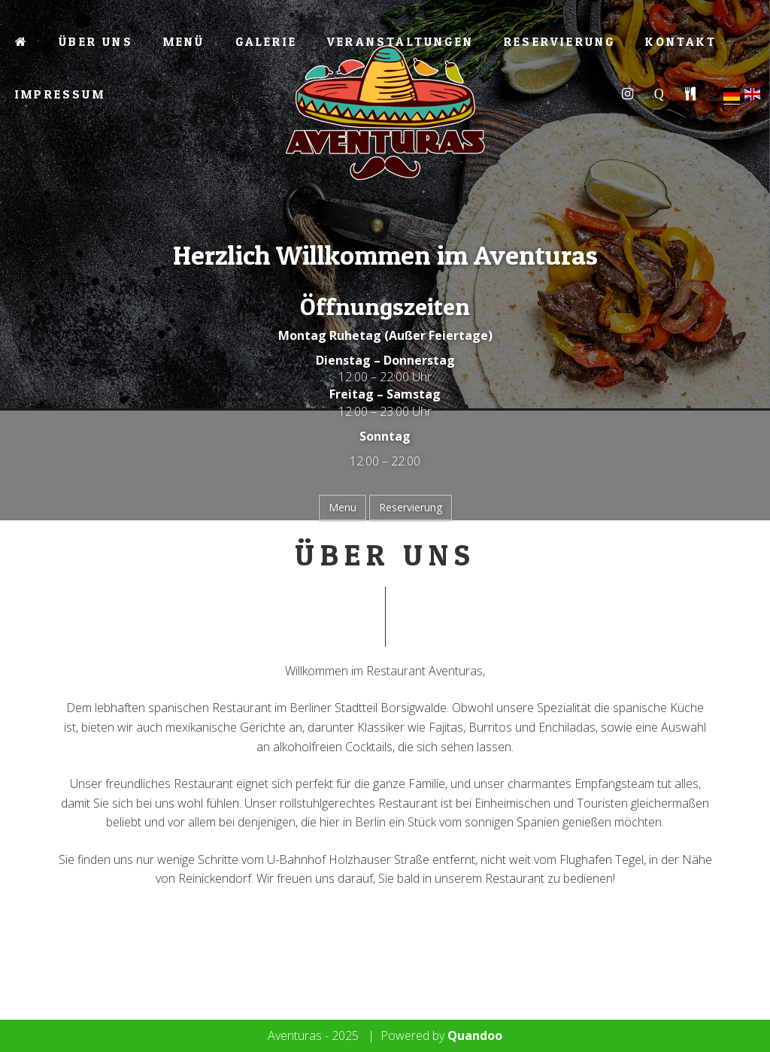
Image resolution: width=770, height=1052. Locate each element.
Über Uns (96, 41)
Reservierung (559, 41)
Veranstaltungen (400, 41)
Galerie (266, 41)
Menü (184, 41)
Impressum (60, 94)
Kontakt (680, 41)
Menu (342, 507)
